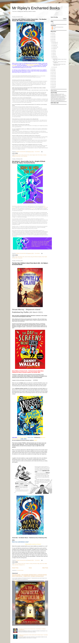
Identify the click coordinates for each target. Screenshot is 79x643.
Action (16, 563)
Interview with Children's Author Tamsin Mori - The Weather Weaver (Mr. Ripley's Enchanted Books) (29, 20)
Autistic (16, 256)
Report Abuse (54, 90)
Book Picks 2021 (18, 154)
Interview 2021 (26, 154)
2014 (53, 78)
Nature (41, 154)
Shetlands (14, 156)
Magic (38, 563)
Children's (27, 563)
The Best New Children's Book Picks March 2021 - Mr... (59, 65)
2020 (53, 69)
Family (22, 154)
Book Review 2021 (21, 256)
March (54, 56)
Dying (32, 256)
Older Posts (45, 567)
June (54, 51)
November (55, 43)
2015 (53, 76)
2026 (53, 33)
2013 (53, 79)
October (54, 45)
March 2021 (38, 154)
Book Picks (23, 563)
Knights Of (45, 207)
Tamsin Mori (14, 65)
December (55, 42)
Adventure (19, 563)
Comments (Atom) (20, 570)
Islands (31, 154)
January (54, 67)
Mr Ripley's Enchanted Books (36, 8)
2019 (53, 70)
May (54, 53)
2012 (53, 81)
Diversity (28, 256)
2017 (53, 73)
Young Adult (20, 257)
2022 (53, 39)
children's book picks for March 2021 (32, 64)
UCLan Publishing (30, 65)
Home (30, 567)
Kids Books (35, 563)
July (54, 50)
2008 (53, 87)
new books (17, 564)
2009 (53, 86)
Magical (33, 154)
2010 (53, 84)
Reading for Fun (22, 564)
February (54, 57)
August (54, 48)
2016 (53, 75)
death (26, 256)
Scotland (44, 154)
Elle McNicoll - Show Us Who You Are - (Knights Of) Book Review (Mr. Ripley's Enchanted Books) (28, 162)
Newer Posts (15, 567)
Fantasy (31, 563)
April (54, 54)
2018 (53, 72)
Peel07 (54, 28)
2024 (53, 36)
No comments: (37, 151)
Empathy (39, 256)
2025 (53, 34)
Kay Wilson (33, 208)
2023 (53, 37)
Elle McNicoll (35, 256)
